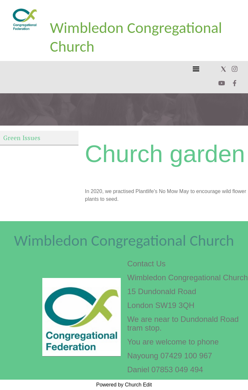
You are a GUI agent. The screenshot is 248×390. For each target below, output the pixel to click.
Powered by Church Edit (124, 384)
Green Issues (21, 137)
